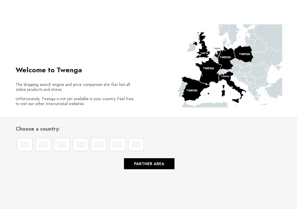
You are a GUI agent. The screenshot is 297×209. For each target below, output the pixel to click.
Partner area (149, 164)
